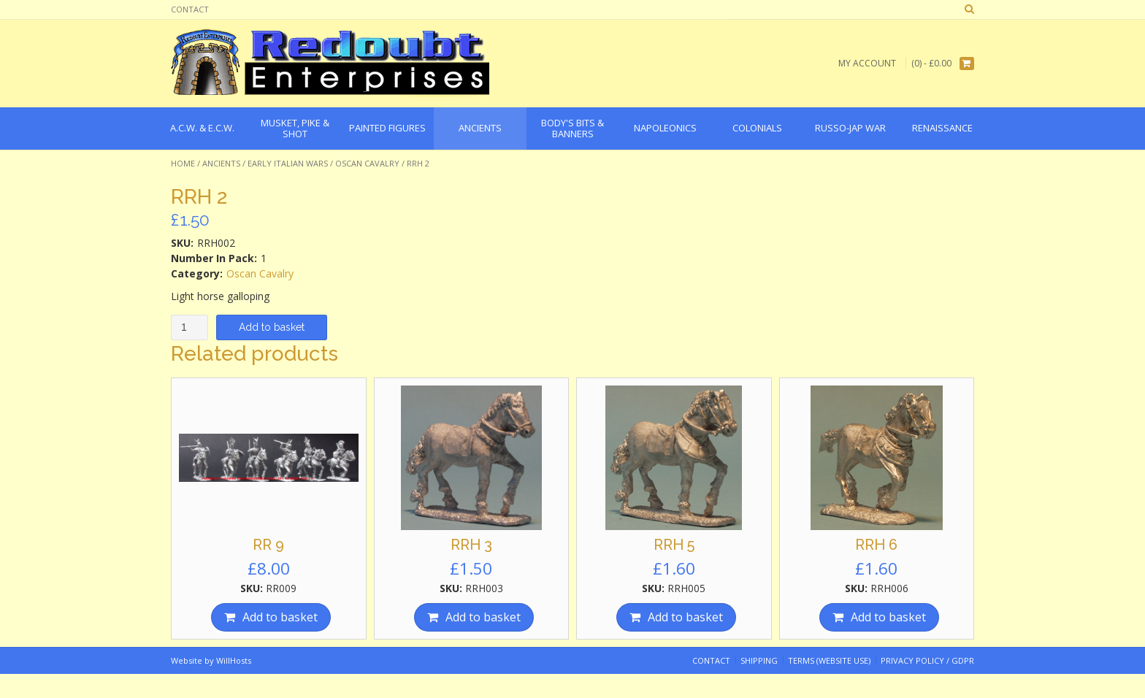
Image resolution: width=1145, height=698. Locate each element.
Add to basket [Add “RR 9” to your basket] (280, 617)
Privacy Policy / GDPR (927, 660)
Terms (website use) (829, 660)
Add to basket (272, 327)
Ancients (221, 163)
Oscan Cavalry (367, 163)
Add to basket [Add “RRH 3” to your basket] (483, 617)
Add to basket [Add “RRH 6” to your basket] (888, 617)
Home (183, 163)
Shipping (759, 660)
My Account (867, 63)
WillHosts (233, 660)
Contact (190, 9)
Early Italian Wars (288, 163)
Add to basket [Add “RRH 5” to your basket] (685, 617)
